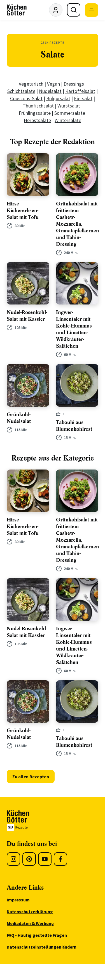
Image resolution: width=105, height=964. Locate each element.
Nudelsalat (50, 91)
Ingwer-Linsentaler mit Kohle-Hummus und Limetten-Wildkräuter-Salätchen (74, 329)
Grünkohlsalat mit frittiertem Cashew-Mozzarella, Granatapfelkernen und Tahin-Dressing (77, 224)
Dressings (74, 84)
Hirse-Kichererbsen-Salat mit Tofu (23, 210)
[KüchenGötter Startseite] (16, 10)
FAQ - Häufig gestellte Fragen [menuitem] (37, 935)
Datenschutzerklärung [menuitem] (30, 911)
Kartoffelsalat (80, 91)
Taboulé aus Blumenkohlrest (74, 425)
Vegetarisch (31, 84)
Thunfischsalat (38, 105)
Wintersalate (68, 120)
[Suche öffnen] (73, 10)
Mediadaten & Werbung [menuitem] (30, 923)
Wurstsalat (68, 105)
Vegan (53, 84)
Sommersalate (69, 113)
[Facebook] (60, 859)
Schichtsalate (21, 91)
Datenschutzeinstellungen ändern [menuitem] (41, 947)
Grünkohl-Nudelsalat (19, 418)
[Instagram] (13, 859)
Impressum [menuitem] (18, 900)
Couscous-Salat (26, 98)
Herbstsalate (37, 120)
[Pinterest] (29, 859)
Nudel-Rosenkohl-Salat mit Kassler (27, 315)
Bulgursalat (58, 98)
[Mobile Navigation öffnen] (91, 10)
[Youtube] (45, 859)
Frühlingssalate (35, 113)
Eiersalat (83, 98)
